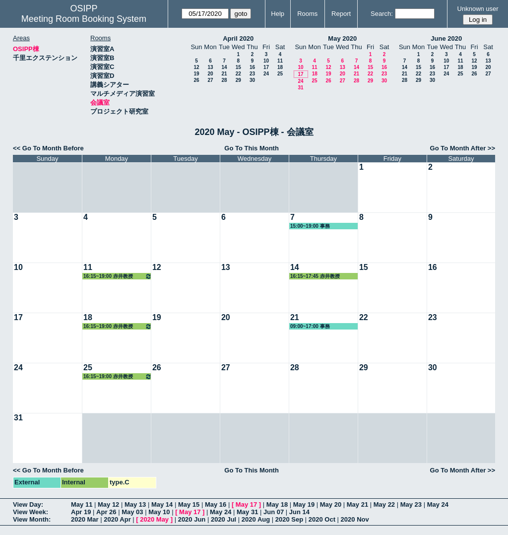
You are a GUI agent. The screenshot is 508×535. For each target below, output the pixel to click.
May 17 (246, 504)
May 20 (330, 504)
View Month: (32, 519)
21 (224, 73)
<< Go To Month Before (48, 148)
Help (277, 13)
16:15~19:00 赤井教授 (117, 276)
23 (252, 73)
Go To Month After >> (462, 148)
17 (266, 67)
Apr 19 (81, 512)
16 (252, 67)
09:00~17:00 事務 (310, 326)
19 (196, 73)
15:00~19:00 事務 (310, 226)
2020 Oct (322, 519)
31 (300, 87)
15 (238, 67)
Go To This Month (251, 148)
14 (224, 67)
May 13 (135, 504)
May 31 (247, 512)
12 (196, 67)
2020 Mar (85, 519)
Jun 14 (299, 512)
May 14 (162, 504)
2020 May (154, 519)
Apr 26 (106, 512)
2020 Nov (355, 519)
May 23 (411, 504)
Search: (382, 13)
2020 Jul (223, 519)
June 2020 (446, 38)
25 (280, 73)
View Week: (30, 512)
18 (280, 67)
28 (224, 80)
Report (341, 13)
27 (210, 80)
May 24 (437, 504)
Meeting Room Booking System (83, 19)
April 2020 (238, 38)
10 (266, 61)
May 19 (304, 504)
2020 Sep (289, 519)
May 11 (81, 504)
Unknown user (478, 8)
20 (210, 73)
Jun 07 (273, 512)
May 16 (215, 504)
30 (252, 80)
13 (210, 67)
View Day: (28, 504)
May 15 (188, 504)
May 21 (357, 504)
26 (196, 80)
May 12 (108, 504)
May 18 (277, 504)
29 (238, 80)
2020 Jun (192, 519)
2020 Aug (256, 519)
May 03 (132, 512)
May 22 (384, 504)
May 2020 (342, 38)
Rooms (307, 13)
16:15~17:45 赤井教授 (315, 276)
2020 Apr (117, 519)
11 (280, 61)
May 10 (159, 512)
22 (238, 73)
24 (266, 73)
